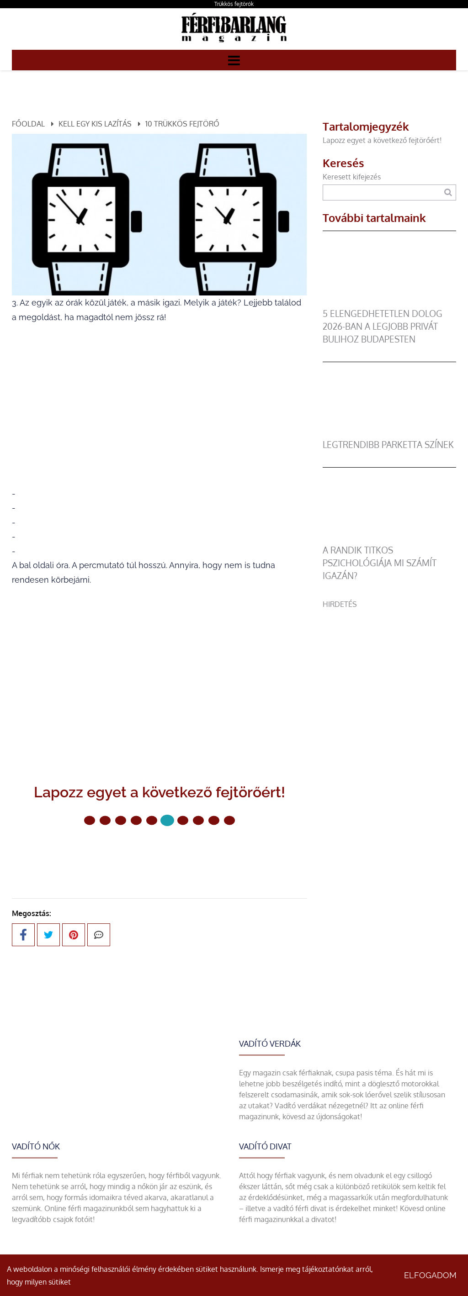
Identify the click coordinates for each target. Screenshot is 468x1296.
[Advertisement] (389, 667)
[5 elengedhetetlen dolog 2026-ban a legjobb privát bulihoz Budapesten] (389, 301)
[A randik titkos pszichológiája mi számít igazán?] (389, 538)
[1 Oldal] (105, 820)
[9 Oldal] (229, 820)
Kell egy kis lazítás (95, 123)
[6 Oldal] (182, 820)
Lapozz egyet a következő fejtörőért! (382, 140)
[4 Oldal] (151, 820)
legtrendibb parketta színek (388, 444)
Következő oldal (204, 851)
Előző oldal (105, 851)
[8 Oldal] (213, 820)
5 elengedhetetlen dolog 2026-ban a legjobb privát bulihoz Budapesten (382, 326)
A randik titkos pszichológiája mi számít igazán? (379, 563)
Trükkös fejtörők (234, 3)
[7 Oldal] (198, 820)
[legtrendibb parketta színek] (389, 432)
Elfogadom (430, 1275)
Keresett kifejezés (352, 176)
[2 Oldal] (120, 820)
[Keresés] (448, 192)
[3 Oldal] (136, 820)
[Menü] (234, 59)
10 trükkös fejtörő (182, 123)
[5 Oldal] (167, 820)
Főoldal (28, 123)
